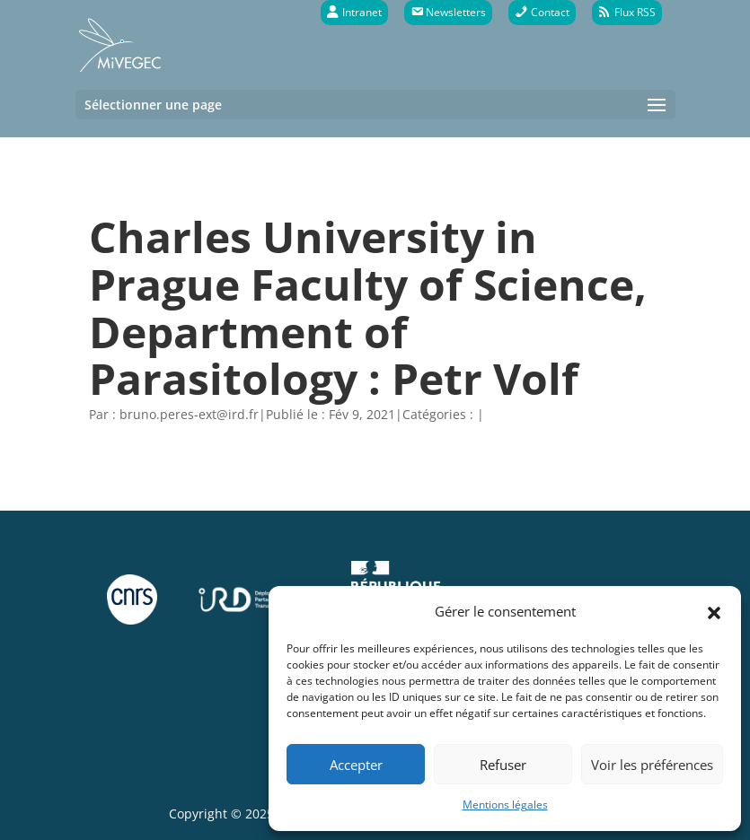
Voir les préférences (652, 765)
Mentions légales (505, 804)
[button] (714, 611)
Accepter (356, 765)
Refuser (503, 765)
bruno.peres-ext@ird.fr (189, 414)
